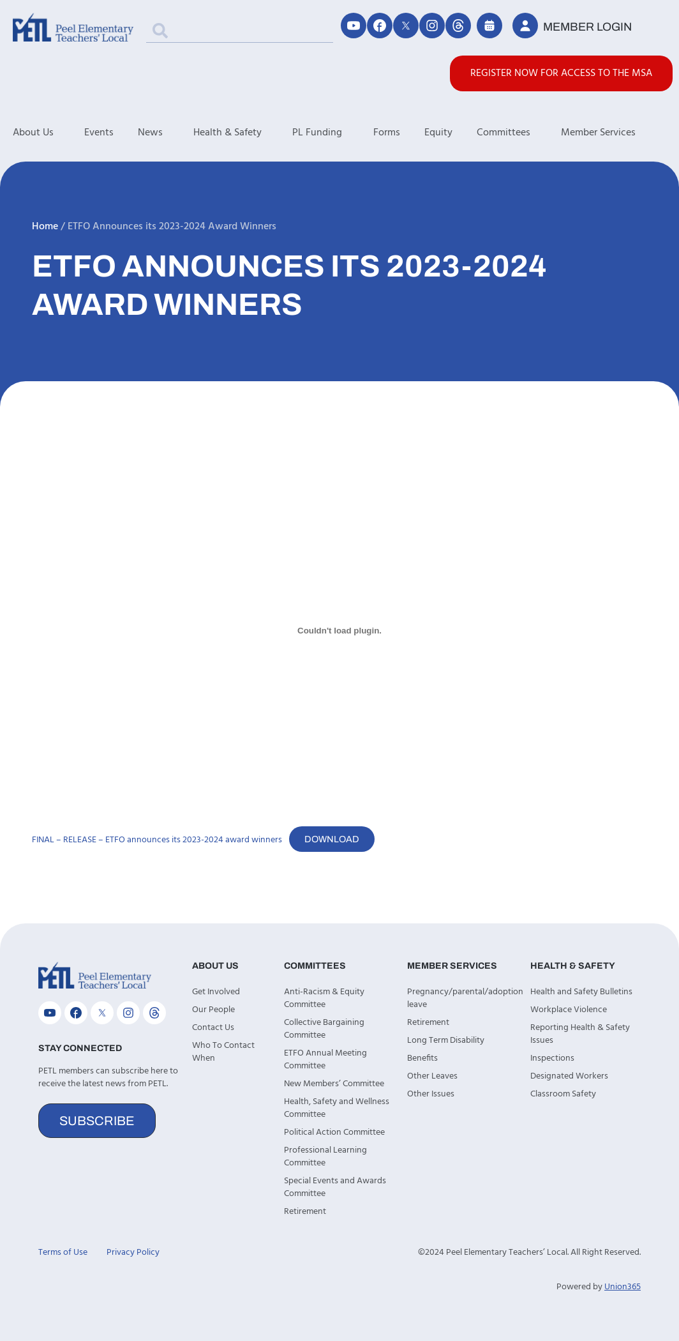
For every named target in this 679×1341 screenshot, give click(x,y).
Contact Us (213, 1027)
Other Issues (430, 1094)
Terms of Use (62, 1252)
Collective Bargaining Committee (324, 1029)
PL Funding (332, 133)
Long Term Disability (445, 1040)
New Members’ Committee (334, 1084)
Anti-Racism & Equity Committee (324, 998)
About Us (48, 133)
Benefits (422, 1058)
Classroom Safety (563, 1094)
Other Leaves (432, 1076)
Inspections (552, 1058)
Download (331, 839)
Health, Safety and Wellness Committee (336, 1108)
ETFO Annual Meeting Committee (325, 1059)
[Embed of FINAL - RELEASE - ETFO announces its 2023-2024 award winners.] (339, 630)
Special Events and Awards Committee (335, 1187)
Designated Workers (569, 1076)
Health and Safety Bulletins (581, 992)
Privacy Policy (133, 1252)
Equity (438, 133)
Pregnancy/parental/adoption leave (462, 998)
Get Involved (216, 992)
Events (99, 133)
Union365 (622, 1287)
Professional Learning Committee (325, 1157)
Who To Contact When (223, 1052)
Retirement (305, 1211)
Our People (213, 1010)
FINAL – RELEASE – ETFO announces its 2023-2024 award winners (157, 840)
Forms (386, 133)
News (165, 133)
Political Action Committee (334, 1132)
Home (45, 226)
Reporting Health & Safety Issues (580, 1034)
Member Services (613, 133)
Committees (519, 133)
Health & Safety (242, 133)
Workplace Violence (568, 1010)
